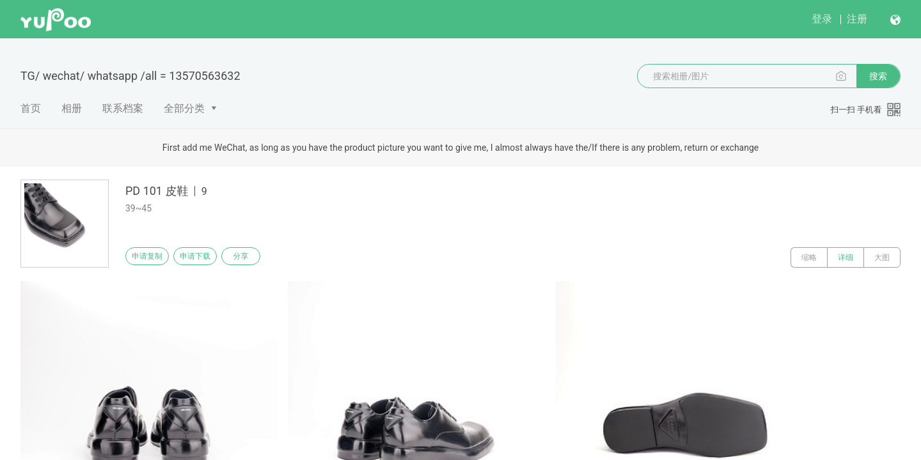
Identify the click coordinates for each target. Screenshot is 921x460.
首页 (30, 108)
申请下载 (209, 257)
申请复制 (152, 257)
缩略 (809, 257)
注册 (857, 19)
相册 (71, 108)
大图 (882, 257)
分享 (267, 257)
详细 (845, 257)
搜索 (878, 76)
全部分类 (184, 108)
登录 (822, 19)
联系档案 (122, 108)
